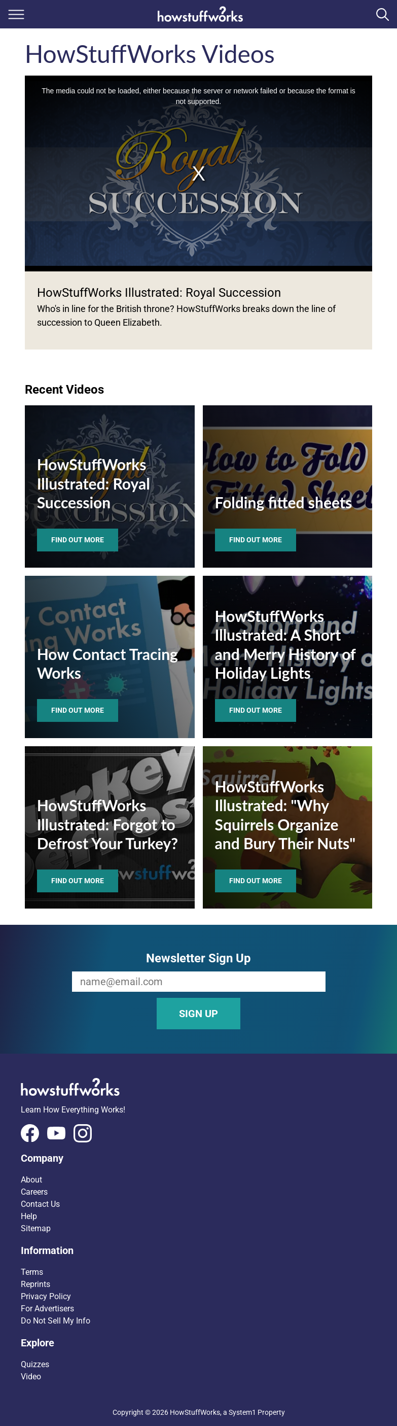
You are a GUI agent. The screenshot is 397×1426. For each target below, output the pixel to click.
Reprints (35, 1284)
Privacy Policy (46, 1296)
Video (31, 1376)
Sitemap (36, 1228)
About (31, 1180)
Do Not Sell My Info (55, 1321)
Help (29, 1216)
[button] (199, 1158)
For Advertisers (47, 1308)
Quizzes (35, 1364)
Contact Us (40, 1204)
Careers (34, 1192)
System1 (242, 1412)
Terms (32, 1272)
